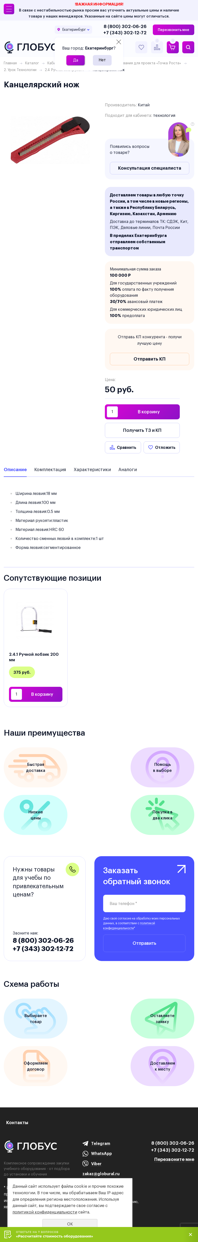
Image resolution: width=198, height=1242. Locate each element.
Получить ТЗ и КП (142, 430)
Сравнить (126, 447)
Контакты (17, 1122)
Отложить (165, 447)
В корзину (149, 411)
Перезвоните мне (174, 1159)
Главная (10, 63)
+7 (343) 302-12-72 (125, 32)
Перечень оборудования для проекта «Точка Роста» (136, 63)
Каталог (32, 63)
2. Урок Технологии (20, 70)
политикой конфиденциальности (44, 1212)
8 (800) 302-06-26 (125, 26)
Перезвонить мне (173, 30)
